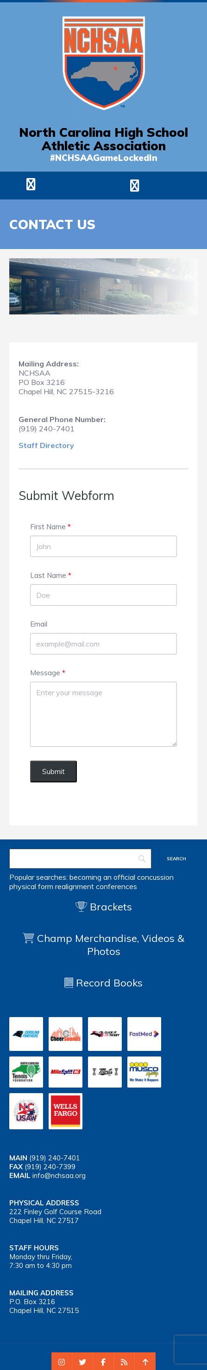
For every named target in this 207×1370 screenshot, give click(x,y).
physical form (31, 886)
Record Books (103, 982)
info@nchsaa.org (59, 1175)
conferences (116, 886)
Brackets (103, 906)
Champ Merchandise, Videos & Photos (110, 945)
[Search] (80, 859)
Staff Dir (34, 445)
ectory (62, 445)
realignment (74, 886)
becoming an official (102, 877)
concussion (155, 877)
